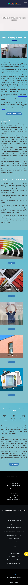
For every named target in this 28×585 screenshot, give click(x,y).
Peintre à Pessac (14, 497)
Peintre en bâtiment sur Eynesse (14, 520)
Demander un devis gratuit (14, 113)
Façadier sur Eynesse (14, 556)
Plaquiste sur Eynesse (14, 549)
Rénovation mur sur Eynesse (14, 541)
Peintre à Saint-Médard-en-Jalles (14, 499)
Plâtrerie (14, 546)
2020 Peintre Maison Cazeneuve (14, 577)
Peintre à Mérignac (14, 493)
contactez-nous (22, 96)
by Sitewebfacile (14, 580)
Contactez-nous (14, 464)
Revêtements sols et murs (14, 535)
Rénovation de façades (14, 553)
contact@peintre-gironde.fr (15, 485)
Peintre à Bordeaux (14, 495)
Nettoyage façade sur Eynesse (14, 563)
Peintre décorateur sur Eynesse (14, 527)
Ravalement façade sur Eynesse (14, 559)
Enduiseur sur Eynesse (14, 538)
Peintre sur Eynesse (14, 516)
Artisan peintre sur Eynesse (14, 524)
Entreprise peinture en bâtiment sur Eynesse (14, 531)
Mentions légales (14, 582)
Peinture (14, 514)
